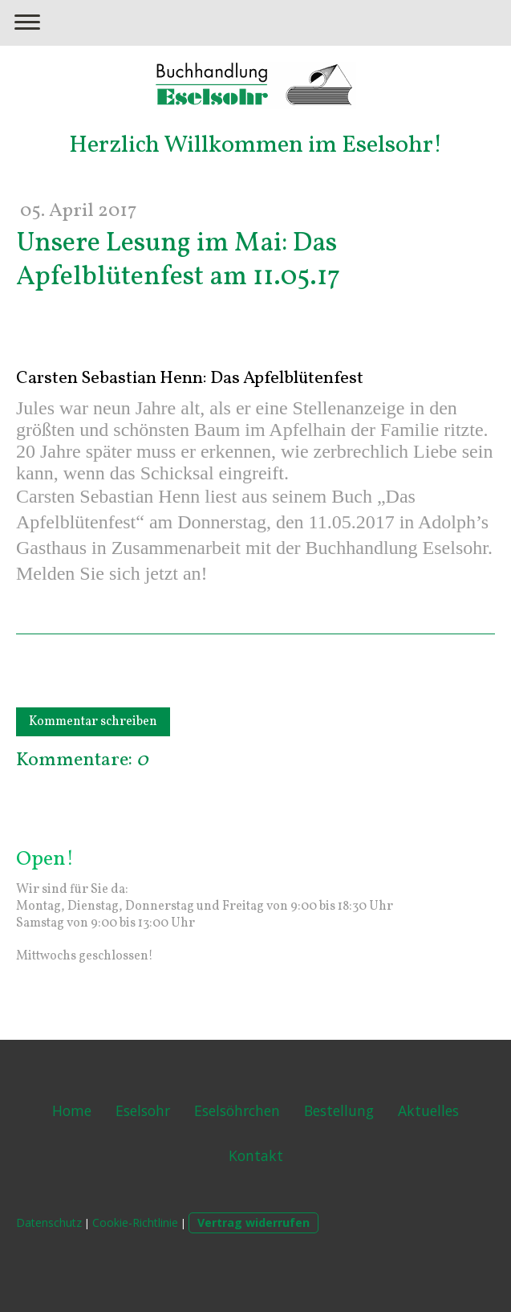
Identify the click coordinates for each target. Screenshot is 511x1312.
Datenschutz (49, 1222)
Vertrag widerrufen (253, 1222)
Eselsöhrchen (237, 1110)
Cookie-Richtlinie (135, 1222)
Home (71, 1110)
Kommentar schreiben (93, 722)
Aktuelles (428, 1110)
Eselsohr (143, 1110)
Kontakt (256, 1155)
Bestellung (339, 1110)
